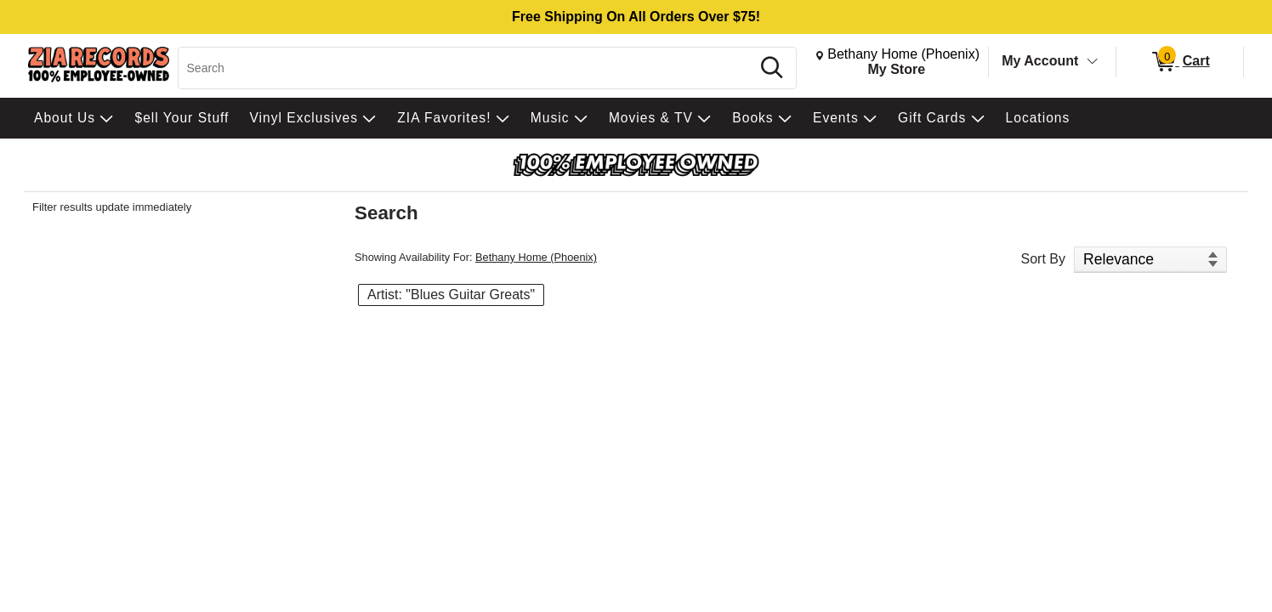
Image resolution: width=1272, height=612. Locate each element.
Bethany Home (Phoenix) (536, 257)
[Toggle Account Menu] (1092, 62)
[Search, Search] (467, 68)
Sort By (1043, 259)
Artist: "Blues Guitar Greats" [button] (451, 294)
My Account (1040, 61)
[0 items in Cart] (1180, 62)
